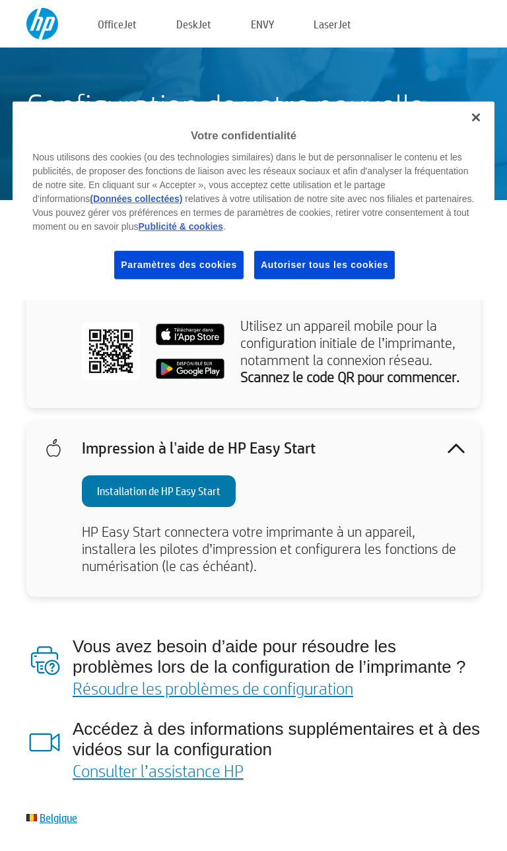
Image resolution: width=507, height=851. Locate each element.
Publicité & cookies (181, 226)
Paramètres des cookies (179, 264)
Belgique (58, 817)
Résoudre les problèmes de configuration (213, 687)
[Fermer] (475, 117)
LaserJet (332, 24)
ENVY (262, 24)
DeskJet (193, 24)
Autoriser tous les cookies (324, 264)
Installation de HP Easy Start (158, 490)
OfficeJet (117, 24)
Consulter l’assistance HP (158, 770)
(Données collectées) (136, 198)
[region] (253, 201)
